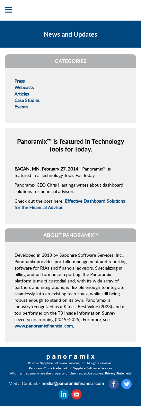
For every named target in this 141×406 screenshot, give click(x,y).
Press (19, 81)
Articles (21, 94)
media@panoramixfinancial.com (72, 383)
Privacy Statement (118, 373)
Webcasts (24, 87)
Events (21, 107)
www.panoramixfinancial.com (43, 326)
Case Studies (27, 100)
